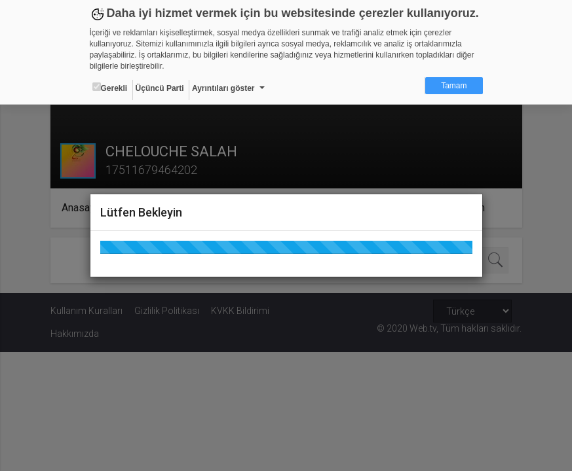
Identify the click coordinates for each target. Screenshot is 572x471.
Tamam (454, 85)
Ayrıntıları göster (223, 88)
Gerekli (110, 87)
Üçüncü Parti (160, 88)
